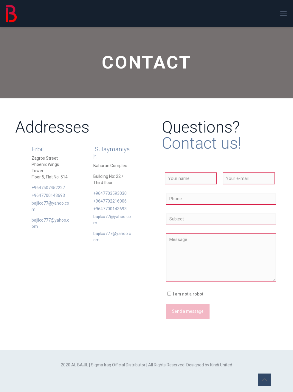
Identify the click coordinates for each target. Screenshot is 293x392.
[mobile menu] (283, 13)
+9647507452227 (48, 187)
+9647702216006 (110, 201)
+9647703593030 (110, 193)
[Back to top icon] (264, 380)
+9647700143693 (48, 195)
